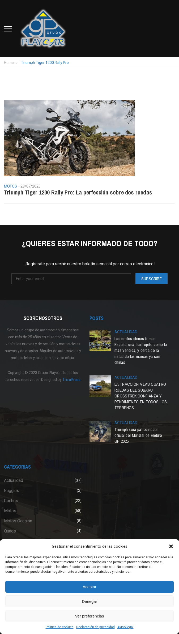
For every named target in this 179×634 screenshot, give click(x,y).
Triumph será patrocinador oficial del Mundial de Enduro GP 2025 (138, 435)
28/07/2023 (30, 186)
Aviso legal (125, 627)
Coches (11, 501)
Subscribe (151, 279)
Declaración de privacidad (95, 627)
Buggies (11, 490)
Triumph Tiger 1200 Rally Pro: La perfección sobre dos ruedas (78, 192)
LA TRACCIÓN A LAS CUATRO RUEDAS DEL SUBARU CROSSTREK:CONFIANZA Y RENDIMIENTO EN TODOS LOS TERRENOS (140, 396)
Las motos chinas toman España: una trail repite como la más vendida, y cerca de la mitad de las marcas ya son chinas (140, 350)
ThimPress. (71, 380)
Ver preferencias (89, 616)
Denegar (89, 601)
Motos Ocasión (18, 521)
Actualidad (125, 332)
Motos (10, 186)
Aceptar (89, 586)
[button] (171, 546)
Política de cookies (60, 627)
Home (9, 63)
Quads (10, 531)
